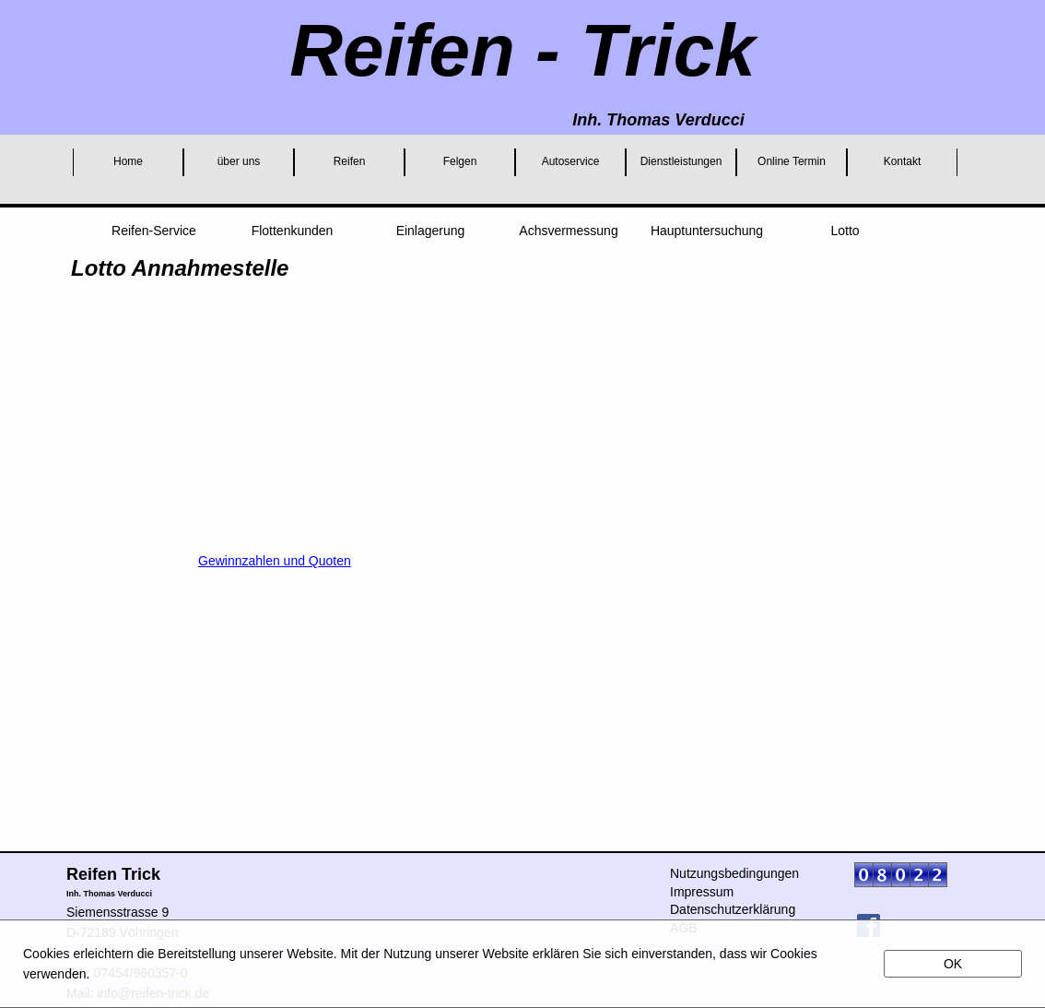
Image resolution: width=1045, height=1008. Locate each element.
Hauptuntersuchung (707, 230)
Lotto (844, 230)
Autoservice (571, 161)
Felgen (460, 161)
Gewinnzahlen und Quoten (274, 560)
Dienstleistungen (681, 161)
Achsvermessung (568, 230)
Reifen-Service (154, 230)
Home (128, 161)
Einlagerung (430, 230)
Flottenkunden (293, 230)
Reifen (350, 161)
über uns (239, 161)
